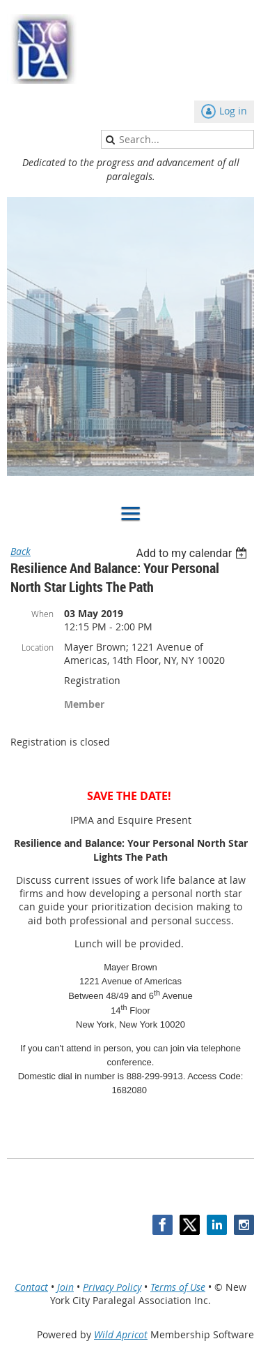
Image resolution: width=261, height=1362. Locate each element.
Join (65, 1287)
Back (20, 551)
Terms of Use (177, 1287)
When (42, 613)
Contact (31, 1287)
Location (38, 647)
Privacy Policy (112, 1287)
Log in (233, 110)
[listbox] (193, 553)
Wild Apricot (121, 1334)
